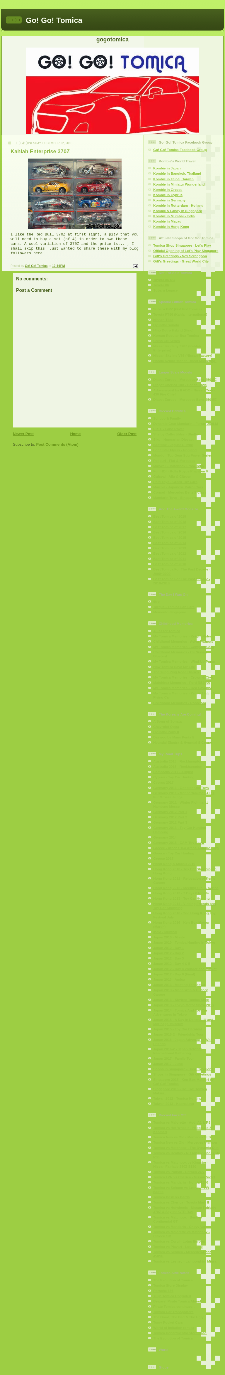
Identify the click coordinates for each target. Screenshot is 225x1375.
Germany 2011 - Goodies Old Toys (181, 788)
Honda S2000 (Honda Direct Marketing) (185, 361)
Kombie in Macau (167, 221)
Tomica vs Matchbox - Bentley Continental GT (177, 1219)
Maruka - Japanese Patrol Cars (178, 487)
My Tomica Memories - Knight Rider (182, 636)
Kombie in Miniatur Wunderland (179, 184)
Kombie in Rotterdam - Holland (178, 205)
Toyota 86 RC (164, 280)
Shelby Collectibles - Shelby (176, 434)
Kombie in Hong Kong (171, 226)
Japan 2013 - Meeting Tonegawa (179, 985)
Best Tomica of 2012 (169, 553)
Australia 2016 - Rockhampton (177, 766)
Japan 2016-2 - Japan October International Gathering (177, 1051)
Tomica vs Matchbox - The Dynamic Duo (186, 1148)
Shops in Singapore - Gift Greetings (182, 1074)
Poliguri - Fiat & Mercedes (174, 460)
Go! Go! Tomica (54, 20)
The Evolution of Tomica (173, 1280)
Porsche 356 (163, 1290)
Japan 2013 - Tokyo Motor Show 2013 (183, 1005)
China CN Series (166, 341)
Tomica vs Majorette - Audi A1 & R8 (181, 1122)
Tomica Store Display (170, 1285)
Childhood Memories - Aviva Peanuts (183, 641)
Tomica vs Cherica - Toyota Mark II (181, 1202)
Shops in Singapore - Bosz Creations (183, 1069)
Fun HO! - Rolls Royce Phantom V (180, 471)
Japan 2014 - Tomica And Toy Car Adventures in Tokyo (180, 1012)
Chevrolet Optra (166, 726)
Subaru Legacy (165, 290)
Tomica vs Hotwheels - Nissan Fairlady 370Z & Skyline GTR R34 (184, 1210)
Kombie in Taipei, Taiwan (173, 179)
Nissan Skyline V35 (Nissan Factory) (182, 355)
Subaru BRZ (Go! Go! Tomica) (177, 309)
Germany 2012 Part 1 (170, 812)
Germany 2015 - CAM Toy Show (178, 842)
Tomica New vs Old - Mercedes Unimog (185, 1142)
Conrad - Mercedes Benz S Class (180, 492)
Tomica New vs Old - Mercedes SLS (182, 1137)
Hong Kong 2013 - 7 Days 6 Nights (181, 893)
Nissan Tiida (163, 320)
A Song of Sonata (167, 721)
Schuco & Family (167, 418)
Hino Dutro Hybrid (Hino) (173, 330)
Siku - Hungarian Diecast (173, 439)
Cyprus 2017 (163, 782)
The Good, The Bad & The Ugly (178, 1317)
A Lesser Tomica (166, 631)
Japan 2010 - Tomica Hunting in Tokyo (184, 942)
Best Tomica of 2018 (169, 522)
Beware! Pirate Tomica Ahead (177, 1301)
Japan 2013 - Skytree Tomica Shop (181, 1000)
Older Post (127, 434)
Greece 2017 (163, 858)
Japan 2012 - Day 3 (168, 958)
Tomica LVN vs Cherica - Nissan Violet (184, 1177)
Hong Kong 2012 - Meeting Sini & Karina (186, 888)
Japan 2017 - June (168, 1064)
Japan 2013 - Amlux (169, 979)
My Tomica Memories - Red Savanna (182, 688)
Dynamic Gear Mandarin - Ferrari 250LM (185, 423)
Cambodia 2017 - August (173, 772)
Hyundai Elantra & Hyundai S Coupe (182, 742)
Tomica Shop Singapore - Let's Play (182, 245)
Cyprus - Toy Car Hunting (174, 777)
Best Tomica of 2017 (169, 527)
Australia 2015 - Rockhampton (177, 761)
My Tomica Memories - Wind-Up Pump (184, 661)
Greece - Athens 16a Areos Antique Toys (186, 848)
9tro (156, 601)
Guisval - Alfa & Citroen (172, 476)
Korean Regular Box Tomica (176, 335)
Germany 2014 (165, 837)
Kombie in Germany (169, 200)
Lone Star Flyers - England (175, 450)
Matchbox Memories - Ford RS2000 (181, 682)
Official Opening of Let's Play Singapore (185, 251)
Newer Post (23, 434)
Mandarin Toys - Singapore (175, 497)
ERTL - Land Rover (168, 429)
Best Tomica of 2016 (169, 532)
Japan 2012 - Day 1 (168, 948)
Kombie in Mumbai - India (174, 216)
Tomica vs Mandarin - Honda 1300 (180, 1182)
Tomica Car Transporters (173, 1312)
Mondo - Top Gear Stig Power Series (182, 455)
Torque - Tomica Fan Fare (174, 607)
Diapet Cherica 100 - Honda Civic (180, 385)
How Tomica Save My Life (174, 667)
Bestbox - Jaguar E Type (173, 445)
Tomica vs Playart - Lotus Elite (178, 1246)
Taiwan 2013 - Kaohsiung (173, 1103)
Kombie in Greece (167, 189)
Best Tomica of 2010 (169, 564)
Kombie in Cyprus (168, 195)
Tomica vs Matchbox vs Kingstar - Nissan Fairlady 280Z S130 (180, 1164)
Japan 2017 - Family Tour (173, 1058)
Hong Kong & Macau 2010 (174, 864)
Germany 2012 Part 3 (170, 822)
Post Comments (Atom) (57, 444)
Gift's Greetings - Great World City (181, 261)
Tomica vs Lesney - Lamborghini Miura (184, 1261)
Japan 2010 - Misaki (169, 937)
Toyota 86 (161, 285)
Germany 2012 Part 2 (170, 817)
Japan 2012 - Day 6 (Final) (174, 974)
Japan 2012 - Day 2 (168, 953)
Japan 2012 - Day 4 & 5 (171, 963)
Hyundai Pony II (166, 732)
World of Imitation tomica (173, 1327)
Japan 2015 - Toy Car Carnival (177, 1029)
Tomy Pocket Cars (168, 1322)
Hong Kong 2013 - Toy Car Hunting (181, 898)
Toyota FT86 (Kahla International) (180, 314)
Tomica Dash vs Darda (171, 1197)
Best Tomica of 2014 (169, 543)
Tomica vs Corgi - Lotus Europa (179, 1241)
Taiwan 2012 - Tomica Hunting (177, 1098)
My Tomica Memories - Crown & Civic (183, 677)
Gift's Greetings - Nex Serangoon (180, 256)
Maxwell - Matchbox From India (178, 466)
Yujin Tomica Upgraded (172, 1296)
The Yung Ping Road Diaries (176, 672)
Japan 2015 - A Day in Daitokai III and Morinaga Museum (183, 1022)
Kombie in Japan (167, 168)
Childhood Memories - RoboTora (179, 703)
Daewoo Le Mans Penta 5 (173, 737)
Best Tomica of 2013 (169, 548)
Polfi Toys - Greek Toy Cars (175, 482)
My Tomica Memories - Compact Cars (183, 647)
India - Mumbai (165, 932)
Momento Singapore (169, 612)
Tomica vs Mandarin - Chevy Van (179, 1226)
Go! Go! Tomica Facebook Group (180, 150)
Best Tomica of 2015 (169, 537)
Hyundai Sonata (166, 325)
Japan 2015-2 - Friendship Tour (178, 1034)
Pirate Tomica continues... (174, 1306)
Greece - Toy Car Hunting (173, 853)
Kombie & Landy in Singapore (177, 211)
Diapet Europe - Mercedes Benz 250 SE (185, 379)
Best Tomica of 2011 (169, 559)
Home (75, 434)
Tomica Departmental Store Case (180, 1333)
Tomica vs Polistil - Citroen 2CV (178, 1172)
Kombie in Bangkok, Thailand (177, 173)
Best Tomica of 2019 (169, 516)
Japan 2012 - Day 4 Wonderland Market (185, 969)
